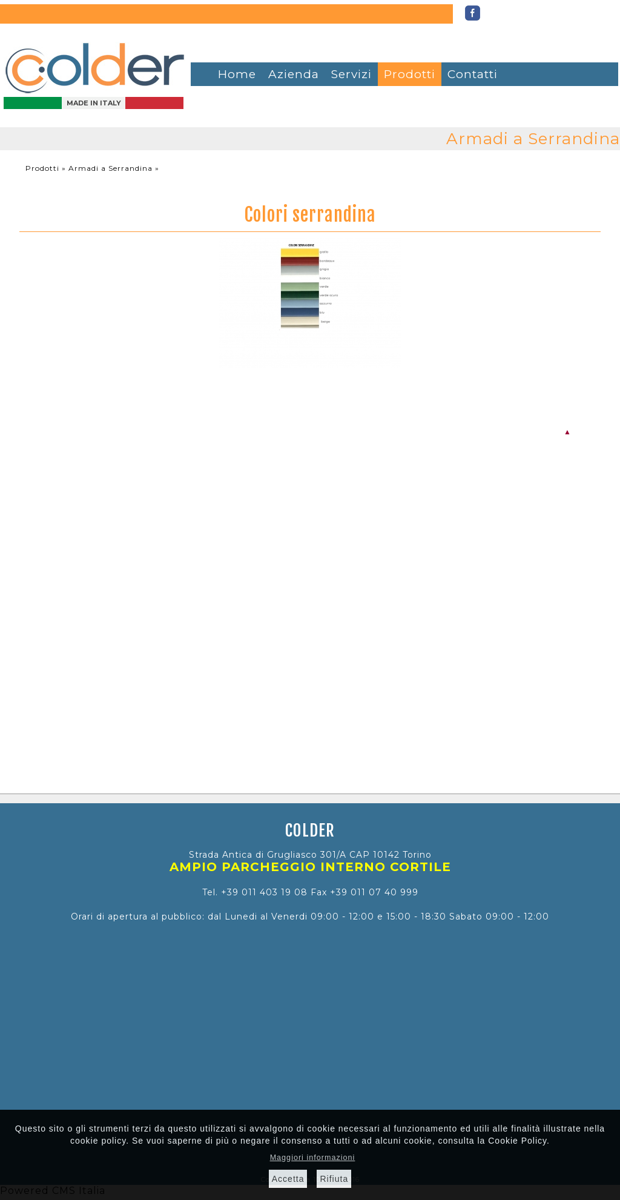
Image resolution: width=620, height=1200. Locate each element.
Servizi (351, 74)
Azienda (293, 74)
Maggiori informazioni (312, 1157)
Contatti (472, 74)
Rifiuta (334, 1179)
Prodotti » (46, 168)
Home (237, 74)
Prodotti (409, 74)
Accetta (288, 1179)
